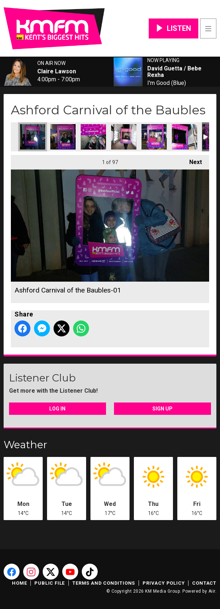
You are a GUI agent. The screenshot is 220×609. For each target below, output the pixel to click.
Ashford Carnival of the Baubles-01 (32, 137)
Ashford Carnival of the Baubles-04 (93, 137)
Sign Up (162, 409)
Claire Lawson (56, 71)
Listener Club (42, 378)
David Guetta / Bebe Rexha (174, 71)
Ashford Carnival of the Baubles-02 (63, 137)
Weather (25, 444)
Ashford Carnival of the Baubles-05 (123, 137)
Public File (49, 583)
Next (192, 160)
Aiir (211, 591)
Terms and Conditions (103, 583)
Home (19, 583)
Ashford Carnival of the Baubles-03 (154, 137)
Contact (204, 583)
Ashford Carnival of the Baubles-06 (184, 137)
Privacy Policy (164, 583)
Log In (57, 409)
